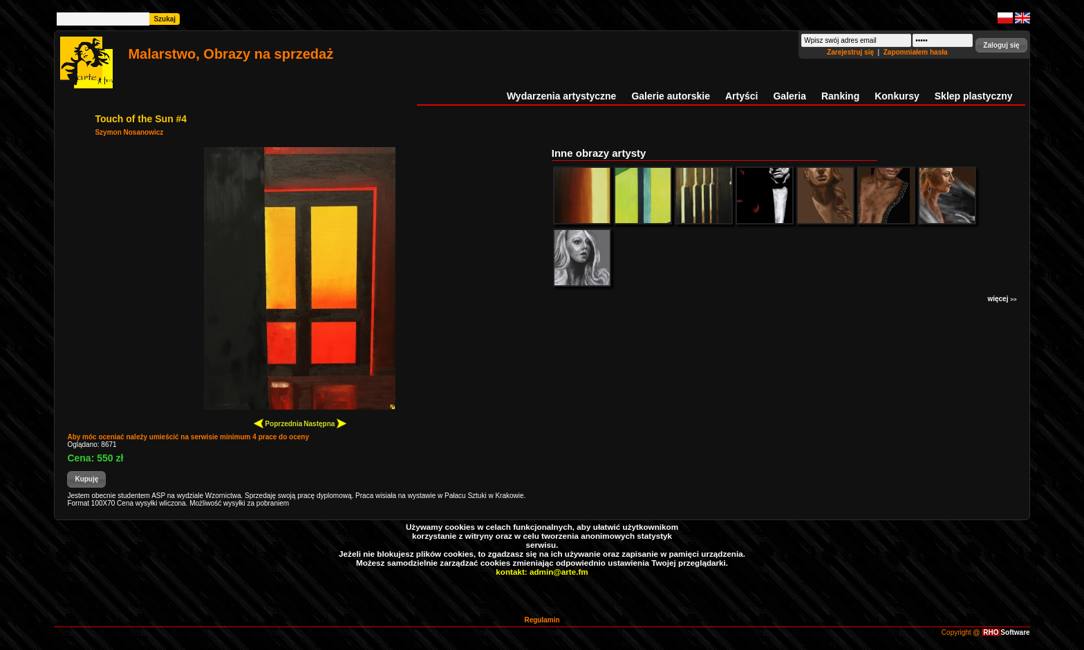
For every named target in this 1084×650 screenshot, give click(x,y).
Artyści (741, 96)
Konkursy (897, 96)
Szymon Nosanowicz (129, 132)
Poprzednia (278, 423)
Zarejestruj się (851, 52)
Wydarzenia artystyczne (561, 96)
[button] (1001, 45)
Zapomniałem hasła (916, 52)
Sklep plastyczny (974, 96)
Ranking (840, 96)
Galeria (789, 96)
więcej (1001, 299)
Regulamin (541, 620)
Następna (324, 423)
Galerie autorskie (670, 96)
